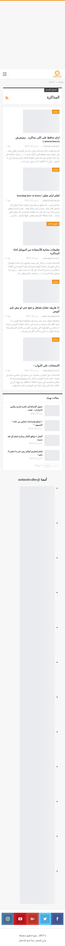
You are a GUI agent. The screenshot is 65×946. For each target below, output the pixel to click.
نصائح (55, 112)
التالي (46, 465)
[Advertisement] (32, 35)
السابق (55, 465)
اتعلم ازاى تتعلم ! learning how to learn (38, 195)
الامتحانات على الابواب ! (46, 365)
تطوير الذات (53, 224)
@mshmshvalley (29, 479)
